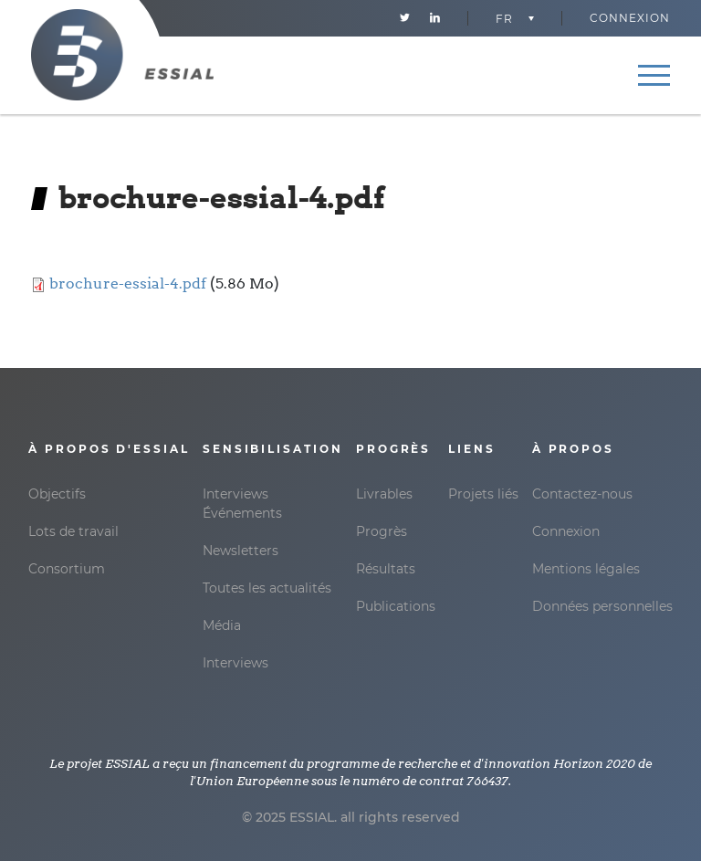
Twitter (405, 18)
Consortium (66, 569)
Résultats (385, 569)
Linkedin (435, 18)
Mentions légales (586, 569)
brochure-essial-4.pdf (127, 283)
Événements (242, 513)
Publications (395, 606)
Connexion (630, 18)
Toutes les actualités (267, 588)
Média (222, 625)
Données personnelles (602, 606)
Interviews (235, 494)
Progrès (381, 531)
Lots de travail (73, 531)
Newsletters (240, 550)
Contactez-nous (582, 494)
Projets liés (483, 494)
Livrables (384, 494)
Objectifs (57, 494)
